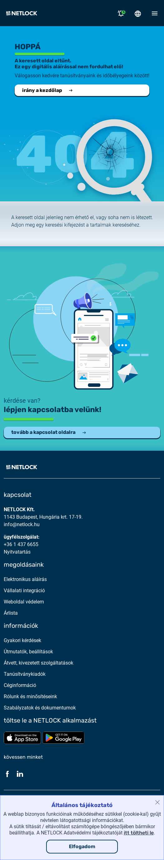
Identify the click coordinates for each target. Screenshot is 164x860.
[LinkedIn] (20, 773)
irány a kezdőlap (47, 90)
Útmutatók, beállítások (28, 652)
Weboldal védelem (24, 602)
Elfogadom (82, 846)
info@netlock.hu (22, 524)
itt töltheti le (139, 833)
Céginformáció (20, 685)
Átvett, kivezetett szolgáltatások (38, 663)
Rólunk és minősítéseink (30, 696)
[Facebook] (7, 773)
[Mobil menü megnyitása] (154, 13)
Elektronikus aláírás (25, 579)
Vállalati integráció (24, 590)
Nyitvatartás (17, 552)
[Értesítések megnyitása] (121, 13)
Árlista (11, 613)
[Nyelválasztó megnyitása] (137, 13)
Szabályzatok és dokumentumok (40, 708)
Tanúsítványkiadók (25, 674)
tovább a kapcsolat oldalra (49, 432)
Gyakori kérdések (22, 640)
